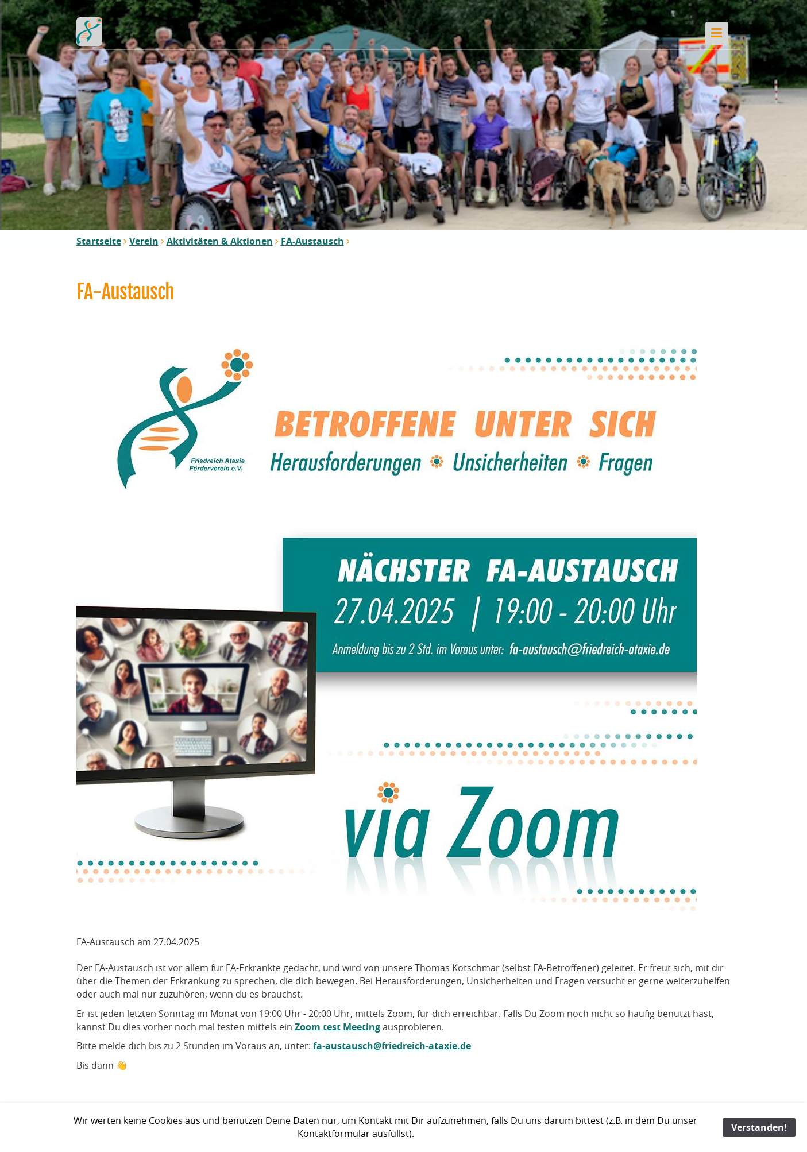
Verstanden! (759, 1127)
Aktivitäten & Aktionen (220, 241)
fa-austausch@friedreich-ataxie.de (392, 1045)
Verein (144, 241)
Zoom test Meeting (337, 1026)
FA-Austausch (312, 241)
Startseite (98, 241)
